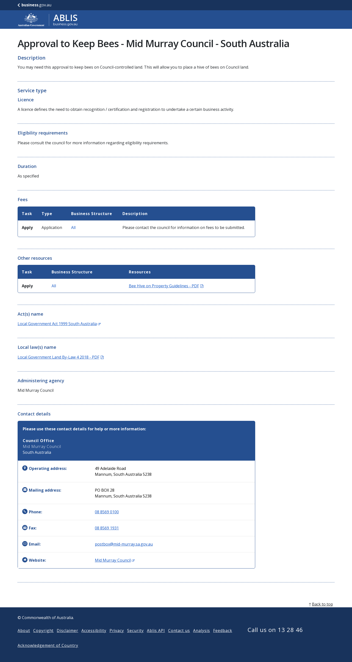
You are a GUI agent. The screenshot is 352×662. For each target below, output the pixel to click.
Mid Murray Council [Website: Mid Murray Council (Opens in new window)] (114, 560)
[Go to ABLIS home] (48, 19)
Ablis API (156, 638)
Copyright (43, 638)
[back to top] (176, 612)
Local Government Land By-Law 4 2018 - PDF (61, 357)
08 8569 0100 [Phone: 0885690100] (107, 512)
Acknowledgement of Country (48, 653)
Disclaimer (67, 638)
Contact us (179, 638)
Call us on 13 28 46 (275, 637)
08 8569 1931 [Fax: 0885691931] (107, 528)
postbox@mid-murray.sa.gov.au (124, 544)
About (24, 638)
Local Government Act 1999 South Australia (59, 323)
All (73, 227)
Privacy (117, 638)
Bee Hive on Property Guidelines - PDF (166, 286)
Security (135, 638)
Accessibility (93, 638)
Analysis (201, 638)
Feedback (222, 638)
